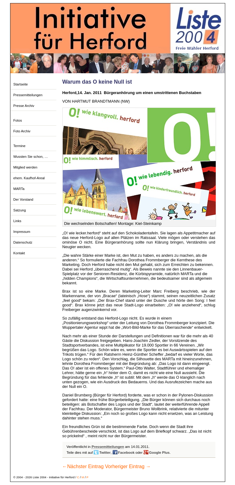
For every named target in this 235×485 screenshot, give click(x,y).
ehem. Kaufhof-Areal (29, 178)
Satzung (19, 210)
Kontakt (19, 253)
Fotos (17, 120)
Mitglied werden (25, 167)
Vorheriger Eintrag (128, 466)
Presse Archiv (23, 106)
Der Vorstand (23, 199)
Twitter (104, 452)
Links (17, 221)
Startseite (20, 84)
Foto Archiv (22, 131)
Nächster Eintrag (83, 466)
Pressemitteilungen (28, 95)
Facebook (126, 452)
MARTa (18, 189)
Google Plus (159, 452)
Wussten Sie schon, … (30, 156)
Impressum (21, 231)
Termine (19, 146)
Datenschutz (22, 242)
